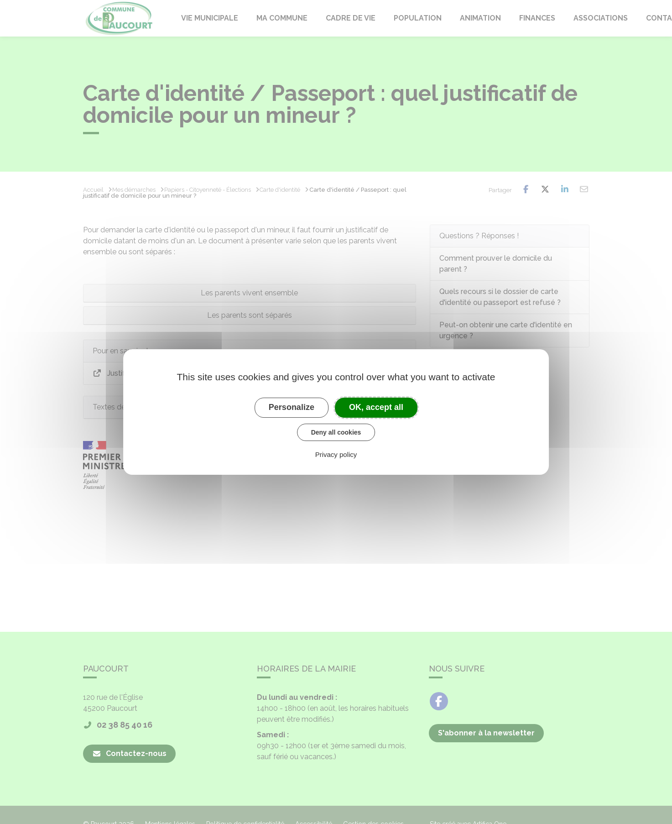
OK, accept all (376, 407)
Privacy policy (336, 454)
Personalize (291, 407)
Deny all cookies (336, 432)
